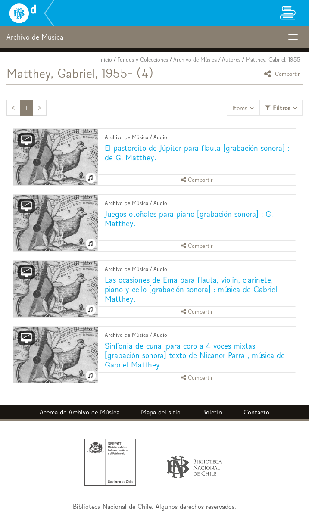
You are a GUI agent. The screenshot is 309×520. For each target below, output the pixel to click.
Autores (231, 59)
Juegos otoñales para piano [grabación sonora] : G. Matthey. (189, 218)
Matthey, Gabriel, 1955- (274, 59)
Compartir (283, 73)
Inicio (105, 59)
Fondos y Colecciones (142, 59)
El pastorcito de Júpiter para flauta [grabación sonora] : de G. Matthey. (197, 152)
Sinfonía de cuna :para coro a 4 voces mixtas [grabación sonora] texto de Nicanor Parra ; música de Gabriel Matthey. (195, 355)
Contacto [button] (256, 412)
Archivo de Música (195, 59)
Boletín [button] (212, 412)
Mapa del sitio (161, 412)
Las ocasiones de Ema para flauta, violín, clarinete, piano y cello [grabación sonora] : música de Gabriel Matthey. (191, 289)
